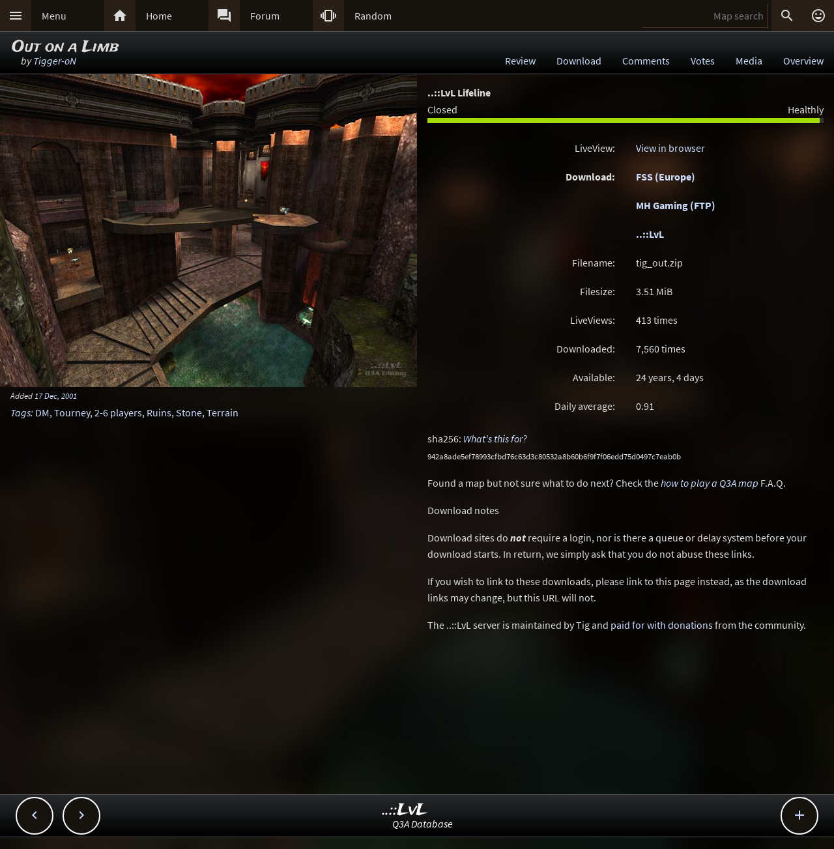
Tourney (72, 412)
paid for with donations (662, 624)
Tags (20, 412)
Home (159, 15)
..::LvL (650, 233)
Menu (54, 15)
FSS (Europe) (665, 176)
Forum (265, 15)
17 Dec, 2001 (56, 395)
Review (520, 60)
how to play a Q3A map (709, 482)
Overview (803, 60)
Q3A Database (422, 823)
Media (749, 60)
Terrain (222, 412)
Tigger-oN (54, 60)
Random (373, 15)
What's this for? (495, 438)
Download (578, 60)
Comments (646, 60)
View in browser (670, 147)
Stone (189, 412)
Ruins (159, 412)
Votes (703, 60)
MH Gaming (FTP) (675, 205)
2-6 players (118, 412)
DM (42, 412)
